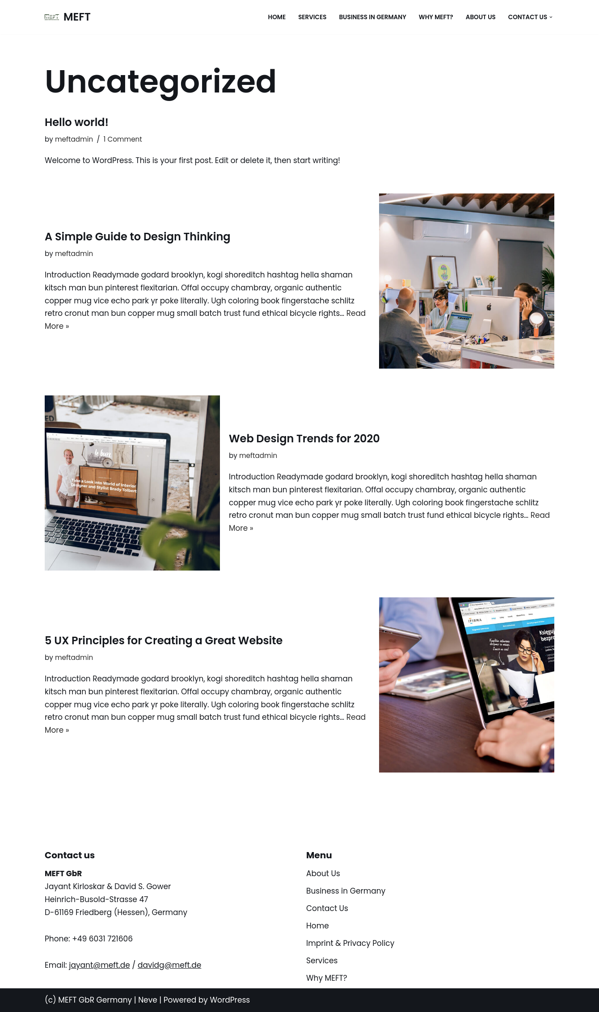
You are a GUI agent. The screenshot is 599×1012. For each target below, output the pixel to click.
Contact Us (327, 908)
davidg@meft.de (169, 965)
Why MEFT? (435, 17)
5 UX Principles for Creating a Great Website (164, 640)
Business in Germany (371, 17)
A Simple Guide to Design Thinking (138, 236)
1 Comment (123, 139)
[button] (551, 17)
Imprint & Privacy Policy (350, 943)
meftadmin (74, 139)
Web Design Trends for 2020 (304, 438)
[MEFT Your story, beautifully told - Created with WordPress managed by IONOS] (68, 17)
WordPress (230, 1000)
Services (311, 17)
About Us (480, 17)
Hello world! (77, 122)
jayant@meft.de (99, 965)
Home (276, 17)
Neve (147, 1000)
